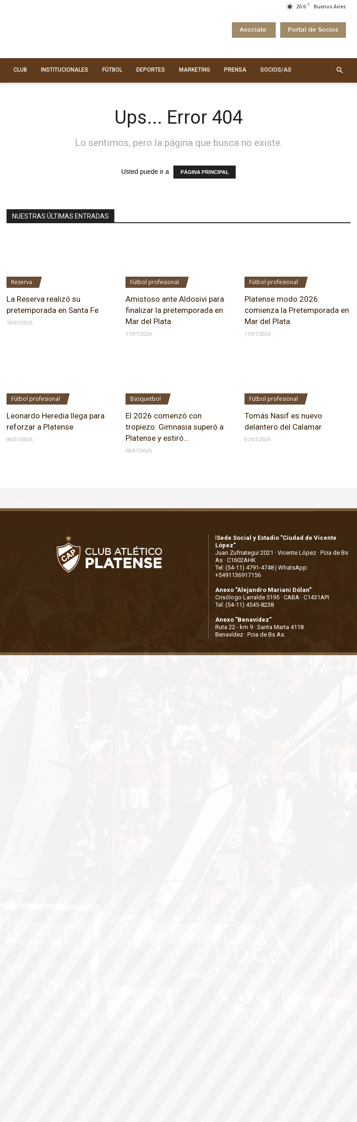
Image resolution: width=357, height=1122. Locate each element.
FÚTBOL (112, 69)
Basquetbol (145, 399)
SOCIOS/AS (275, 69)
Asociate (253, 30)
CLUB (20, 69)
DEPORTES (150, 69)
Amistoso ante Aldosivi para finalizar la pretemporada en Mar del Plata (175, 310)
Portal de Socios (313, 30)
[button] (339, 70)
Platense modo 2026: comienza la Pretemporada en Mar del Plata (297, 310)
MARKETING (194, 69)
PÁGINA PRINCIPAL (204, 172)
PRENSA (235, 69)
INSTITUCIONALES (64, 69)
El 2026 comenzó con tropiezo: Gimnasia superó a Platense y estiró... (175, 427)
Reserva (21, 282)
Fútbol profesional (154, 282)
